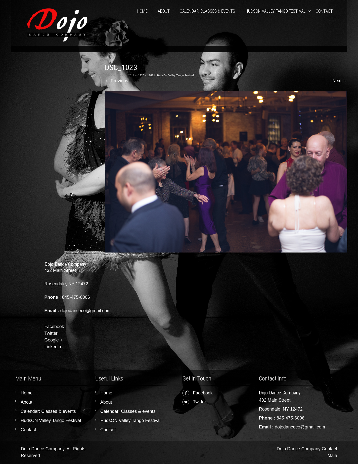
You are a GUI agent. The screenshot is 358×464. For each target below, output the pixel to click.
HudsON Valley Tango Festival (275, 11)
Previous (116, 80)
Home (142, 11)
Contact (324, 11)
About (164, 11)
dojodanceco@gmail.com (300, 426)
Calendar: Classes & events (207, 11)
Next (339, 80)
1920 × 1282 (145, 75)
